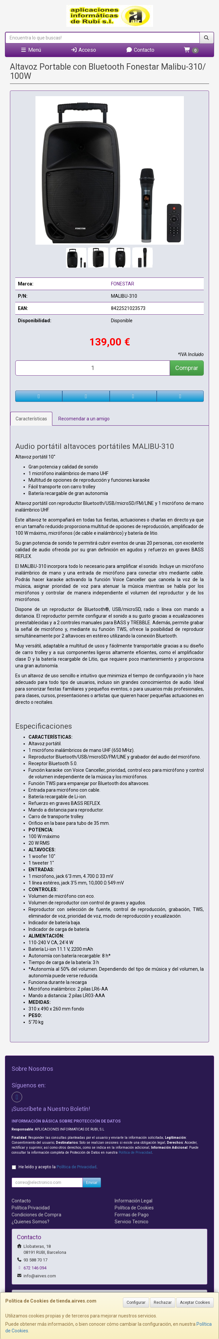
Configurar (136, 1302)
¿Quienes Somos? (30, 1221)
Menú (30, 50)
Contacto (140, 50)
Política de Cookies (134, 1207)
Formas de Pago (132, 1214)
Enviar (91, 1182)
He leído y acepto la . (58, 1166)
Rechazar (163, 1302)
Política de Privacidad (135, 1152)
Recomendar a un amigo (84, 418)
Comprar (186, 367)
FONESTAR (122, 283)
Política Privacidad (31, 1207)
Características (31, 418)
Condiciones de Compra (36, 1214)
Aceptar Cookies (195, 1302)
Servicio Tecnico (131, 1221)
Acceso (83, 50)
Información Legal (133, 1200)
